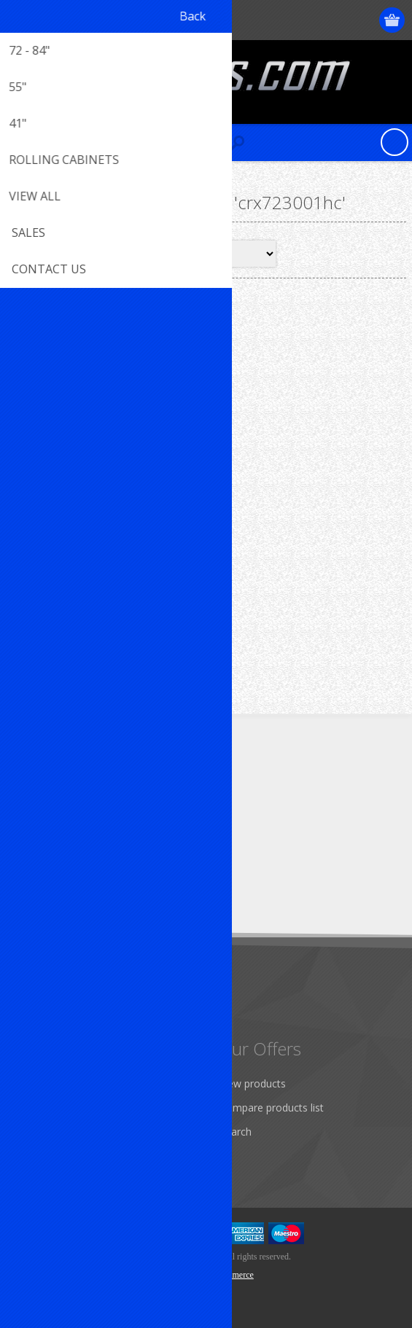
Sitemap (39, 1013)
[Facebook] (27, 794)
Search (235, 1131)
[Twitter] (67, 794)
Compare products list (271, 1107)
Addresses (44, 1107)
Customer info (54, 1083)
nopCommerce (228, 1275)
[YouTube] (107, 794)
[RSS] (147, 794)
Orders (36, 1131)
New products (252, 1083)
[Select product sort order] (226, 254)
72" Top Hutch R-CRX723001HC (106, 501)
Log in (336, 20)
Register (308, 20)
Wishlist (38, 1156)
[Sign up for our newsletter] (91, 884)
